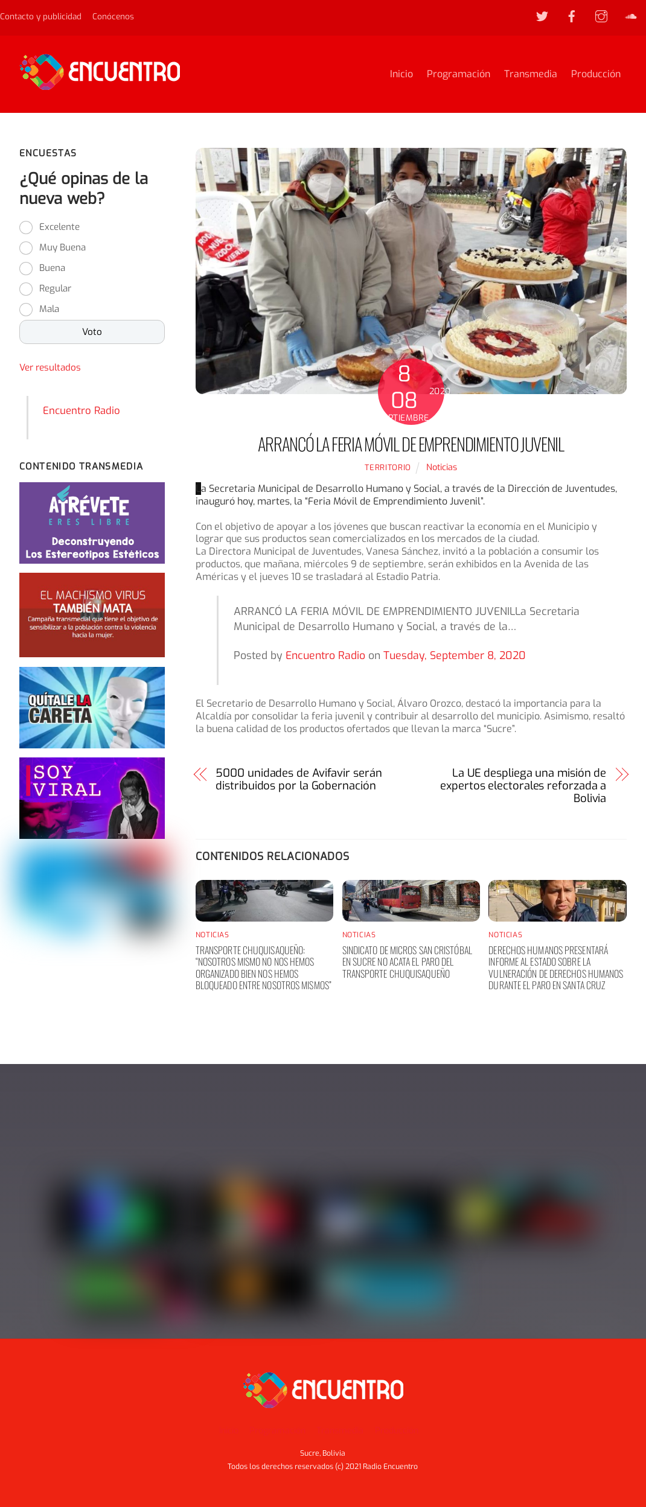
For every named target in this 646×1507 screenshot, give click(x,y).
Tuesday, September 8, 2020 (454, 655)
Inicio (401, 74)
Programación (458, 74)
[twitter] (542, 15)
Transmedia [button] (339, 1430)
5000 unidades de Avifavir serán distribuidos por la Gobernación (299, 779)
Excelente (59, 227)
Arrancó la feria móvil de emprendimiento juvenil (411, 443)
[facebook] (572, 15)
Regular (55, 288)
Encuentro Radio (325, 655)
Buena (52, 268)
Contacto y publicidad (41, 16)
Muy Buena (62, 247)
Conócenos (113, 16)
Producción (596, 74)
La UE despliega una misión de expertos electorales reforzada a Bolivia (523, 785)
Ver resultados (50, 368)
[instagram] (601, 15)
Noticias (441, 467)
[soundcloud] (631, 15)
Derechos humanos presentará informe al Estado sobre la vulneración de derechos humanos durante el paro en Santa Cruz (555, 967)
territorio (388, 467)
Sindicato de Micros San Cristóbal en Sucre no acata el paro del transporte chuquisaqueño (407, 961)
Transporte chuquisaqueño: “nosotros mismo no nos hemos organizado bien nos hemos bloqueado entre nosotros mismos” (263, 967)
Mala (49, 309)
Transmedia (530, 74)
